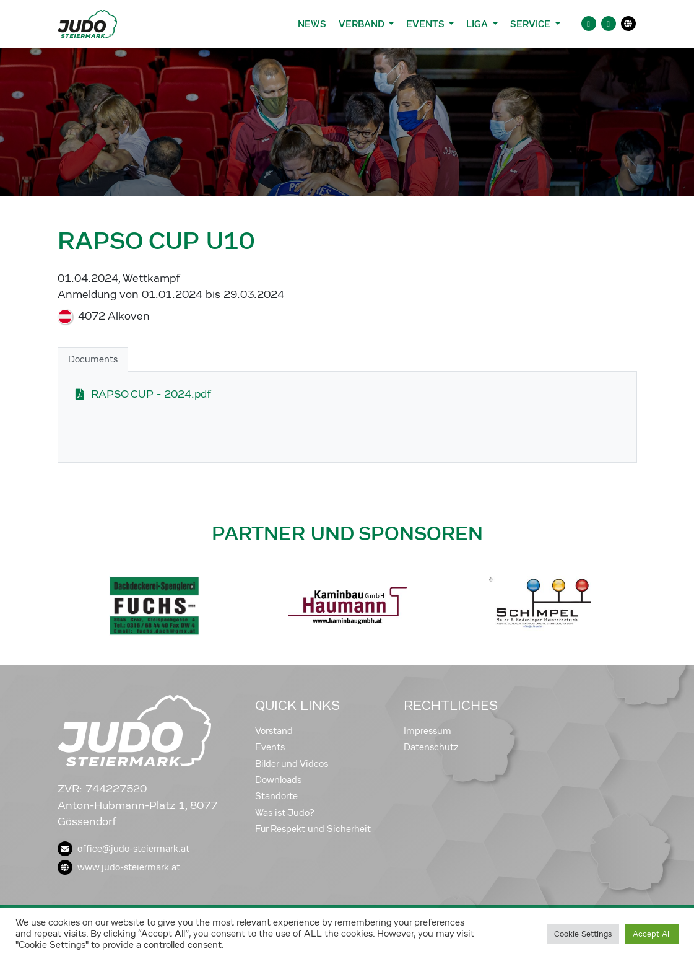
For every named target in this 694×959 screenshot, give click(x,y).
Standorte (276, 796)
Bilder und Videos (291, 763)
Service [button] (531, 24)
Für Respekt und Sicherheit (313, 828)
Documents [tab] (93, 359)
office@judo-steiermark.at (123, 848)
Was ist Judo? (284, 812)
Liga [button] (478, 24)
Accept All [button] (652, 934)
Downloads (278, 780)
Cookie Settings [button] (583, 934)
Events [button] (426, 24)
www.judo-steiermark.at (119, 867)
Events (270, 747)
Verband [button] (362, 24)
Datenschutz (431, 747)
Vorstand (274, 731)
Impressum (427, 731)
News (312, 24)
